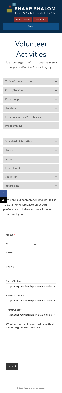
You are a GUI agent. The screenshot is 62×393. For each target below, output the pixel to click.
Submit (12, 366)
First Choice (13, 281)
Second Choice (15, 295)
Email (10, 252)
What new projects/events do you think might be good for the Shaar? (30, 325)
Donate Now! (23, 19)
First (8, 244)
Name (10, 234)
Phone (10, 266)
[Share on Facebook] (3, 193)
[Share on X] (3, 200)
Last (35, 244)
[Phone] (31, 271)
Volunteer (41, 19)
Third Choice (14, 309)
